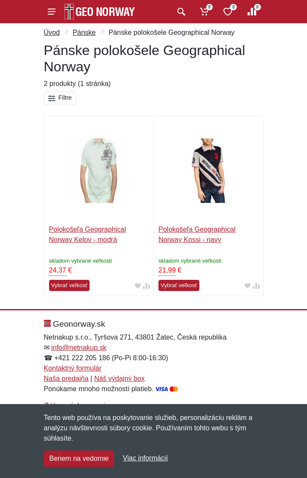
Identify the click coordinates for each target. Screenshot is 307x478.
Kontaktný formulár (73, 368)
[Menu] (51, 11)
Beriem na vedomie (79, 458)
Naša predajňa (66, 378)
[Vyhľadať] (180, 12)
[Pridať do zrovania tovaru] (146, 285)
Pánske (84, 32)
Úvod (52, 32)
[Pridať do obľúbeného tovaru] (137, 285)
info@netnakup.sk (78, 347)
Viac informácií (145, 458)
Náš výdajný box (119, 378)
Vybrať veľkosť (69, 285)
